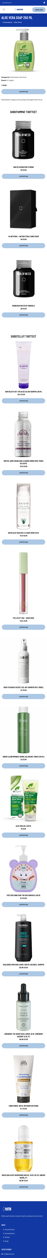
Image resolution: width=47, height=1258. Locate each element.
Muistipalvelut (10, 1233)
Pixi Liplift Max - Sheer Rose (23, 618)
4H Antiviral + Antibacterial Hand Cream (23, 236)
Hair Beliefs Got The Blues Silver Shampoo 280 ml (23, 391)
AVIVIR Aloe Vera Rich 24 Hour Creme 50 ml (23, 533)
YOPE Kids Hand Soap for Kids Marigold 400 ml (23, 895)
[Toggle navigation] (3, 9)
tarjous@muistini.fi (7, 3)
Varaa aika (39, 10)
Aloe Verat (18, 22)
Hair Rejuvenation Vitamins (23, 167)
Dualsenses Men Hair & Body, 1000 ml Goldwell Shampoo (23, 964)
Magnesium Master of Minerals (23, 306)
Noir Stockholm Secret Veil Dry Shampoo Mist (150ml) (23, 687)
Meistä (7, 1237)
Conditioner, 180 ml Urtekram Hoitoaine (23, 1106)
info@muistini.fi (9, 1254)
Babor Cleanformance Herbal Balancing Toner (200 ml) (23, 756)
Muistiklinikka (9, 1230)
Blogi (6, 1241)
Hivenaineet (7, 22)
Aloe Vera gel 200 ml (23, 826)
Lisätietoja (23, 91)
